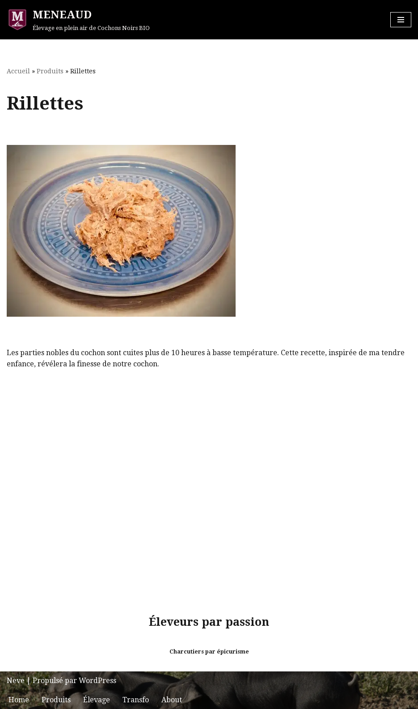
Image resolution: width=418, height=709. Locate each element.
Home (18, 700)
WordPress (97, 680)
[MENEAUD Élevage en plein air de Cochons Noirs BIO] (78, 19)
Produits (50, 71)
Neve (16, 680)
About (171, 700)
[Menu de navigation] (400, 19)
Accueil (18, 71)
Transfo (135, 700)
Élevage (96, 700)
